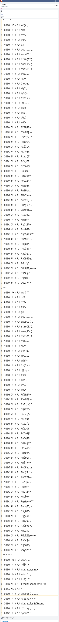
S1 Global (12, 618)
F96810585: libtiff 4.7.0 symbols (7, 14)
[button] (58, 1)
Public (6, 6)
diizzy (6, 8)
